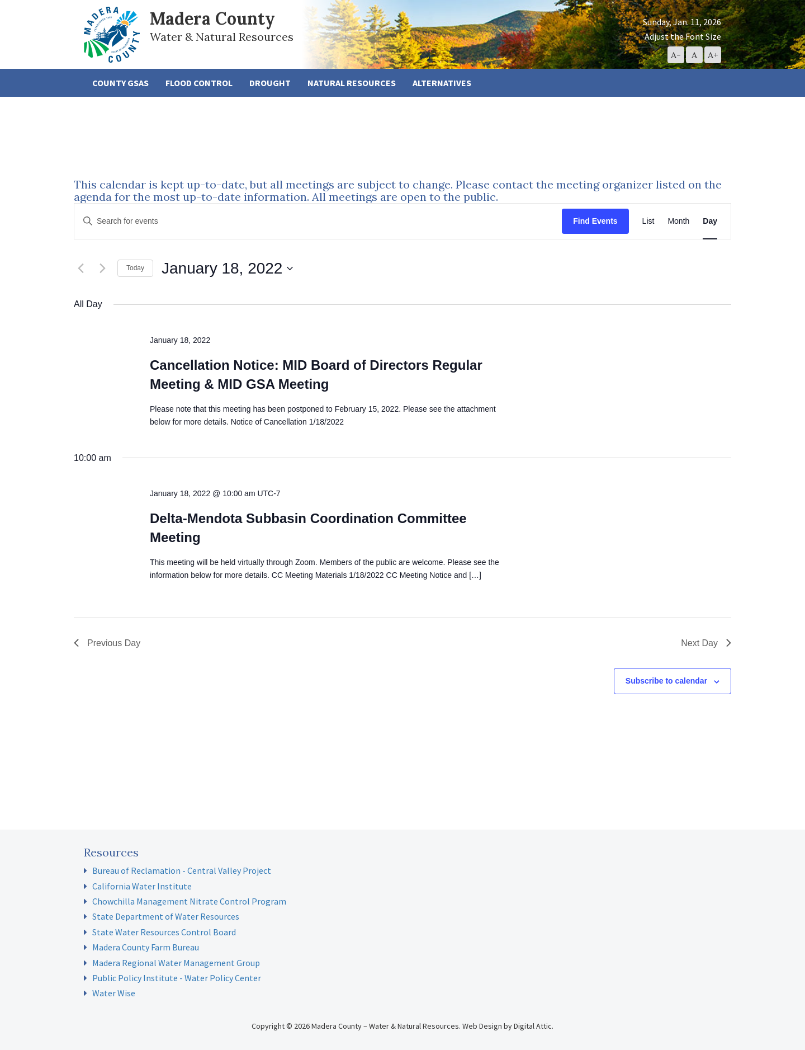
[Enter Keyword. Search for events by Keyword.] (318, 221)
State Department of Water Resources (165, 916)
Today (135, 268)
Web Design (482, 1026)
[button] (675, 54)
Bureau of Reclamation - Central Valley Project (181, 870)
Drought (270, 82)
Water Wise (113, 993)
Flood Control (199, 82)
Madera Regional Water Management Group (176, 962)
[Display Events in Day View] (710, 221)
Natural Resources (351, 82)
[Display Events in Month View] (678, 221)
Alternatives (442, 82)
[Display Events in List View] (648, 221)
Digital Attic (533, 1026)
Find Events (595, 220)
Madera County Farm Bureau (145, 947)
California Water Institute (142, 886)
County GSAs (120, 82)
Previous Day (107, 643)
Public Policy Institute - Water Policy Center (176, 977)
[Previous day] (80, 268)
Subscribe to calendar (666, 680)
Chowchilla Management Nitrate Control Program (189, 901)
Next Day (706, 643)
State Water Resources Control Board (164, 932)
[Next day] (102, 268)
